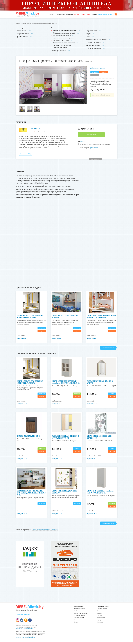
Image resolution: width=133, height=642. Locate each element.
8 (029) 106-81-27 (99, 90)
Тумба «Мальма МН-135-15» (29, 436)
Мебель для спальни (58, 51)
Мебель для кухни (22, 28)
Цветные (55, 23)
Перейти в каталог (108, 348)
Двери (88, 37)
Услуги (88, 34)
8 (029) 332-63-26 (22, 514)
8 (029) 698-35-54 (92, 459)
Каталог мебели (78, 606)
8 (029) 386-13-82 (92, 404)
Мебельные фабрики (80, 611)
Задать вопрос (91, 134)
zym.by (82, 141)
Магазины (61, 14)
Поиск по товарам (79, 615)
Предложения (101, 620)
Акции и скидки (79, 617)
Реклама (99, 615)
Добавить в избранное (97, 68)
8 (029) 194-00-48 (57, 404)
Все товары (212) (25, 154)
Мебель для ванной (93, 45)
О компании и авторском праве (24, 628)
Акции (76, 14)
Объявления (101, 617)
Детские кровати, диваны (62, 35)
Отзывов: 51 (41, 132)
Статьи (76, 622)
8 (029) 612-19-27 (57, 514)
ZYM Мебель (34, 129)
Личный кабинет (102, 609)
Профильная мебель (93, 42)
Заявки (94, 14)
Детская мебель (26, 23)
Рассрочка (100, 611)
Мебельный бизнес (105, 14)
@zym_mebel (94, 148)
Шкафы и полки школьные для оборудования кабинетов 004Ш (31, 493)
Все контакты (95, 159)
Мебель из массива (93, 28)
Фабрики (69, 14)
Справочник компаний (80, 613)
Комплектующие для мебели (96, 39)
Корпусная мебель (22, 34)
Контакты (100, 622)
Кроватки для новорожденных (63, 38)
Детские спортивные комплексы (64, 43)
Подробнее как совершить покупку (25, 637)
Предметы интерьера (93, 48)
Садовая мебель (92, 31)
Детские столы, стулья (61, 40)
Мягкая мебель (21, 31)
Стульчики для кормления (62, 45)
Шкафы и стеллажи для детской (41, 23)
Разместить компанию (23, 614)
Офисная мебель (22, 37)
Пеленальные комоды (60, 48)
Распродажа (85, 14)
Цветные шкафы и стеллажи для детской (45, 530)
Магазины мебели (79, 609)
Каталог (52, 14)
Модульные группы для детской (64, 33)
